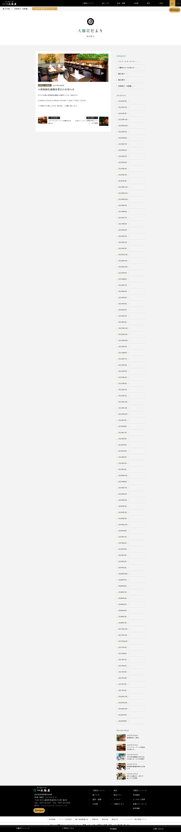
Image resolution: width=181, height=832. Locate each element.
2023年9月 (122, 273)
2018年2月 (122, 623)
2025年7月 (122, 144)
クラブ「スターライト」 (127, 61)
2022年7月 (122, 359)
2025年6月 (122, 150)
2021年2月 (122, 463)
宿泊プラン (120, 795)
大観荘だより (121, 804)
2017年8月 (122, 653)
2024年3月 (122, 236)
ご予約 (160, 3)
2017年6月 (122, 666)
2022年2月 (122, 389)
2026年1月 (122, 113)
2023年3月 (122, 310)
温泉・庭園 (121, 3)
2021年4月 (122, 451)
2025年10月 (123, 126)
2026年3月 (122, 101)
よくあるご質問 (140, 799)
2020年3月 (122, 506)
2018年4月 (122, 610)
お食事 (136, 3)
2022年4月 (122, 377)
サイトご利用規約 (61, 819)
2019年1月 (122, 567)
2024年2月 (122, 242)
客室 (148, 3)
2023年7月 (122, 285)
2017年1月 (122, 690)
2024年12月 (123, 187)
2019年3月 (122, 555)
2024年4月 (122, 230)
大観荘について (88, 3)
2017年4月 (122, 678)
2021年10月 (122, 414)
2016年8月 (122, 721)
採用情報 (137, 808)
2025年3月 (122, 169)
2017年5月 (122, 672)
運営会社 (112, 819)
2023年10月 (123, 267)
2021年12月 (122, 402)
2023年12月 (123, 254)
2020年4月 (122, 500)
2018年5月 (122, 604)
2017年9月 (122, 647)
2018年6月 (122, 598)
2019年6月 (122, 543)
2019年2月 (122, 561)
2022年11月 (122, 334)
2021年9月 (122, 420)
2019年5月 (122, 549)
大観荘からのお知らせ (126, 67)
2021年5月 (122, 445)
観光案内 (121, 80)
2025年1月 (122, 181)
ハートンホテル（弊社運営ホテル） (134, 819)
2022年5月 (122, 371)
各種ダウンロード (141, 804)
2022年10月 (123, 340)
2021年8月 (122, 426)
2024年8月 (122, 211)
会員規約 (92, 819)
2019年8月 (122, 531)
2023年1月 (122, 322)
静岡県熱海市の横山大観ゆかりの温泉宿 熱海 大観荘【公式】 (44, 789)
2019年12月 (122, 524)
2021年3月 (122, 457)
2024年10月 (123, 199)
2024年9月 (122, 205)
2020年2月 (122, 512)
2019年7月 (122, 537)
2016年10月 (122, 709)
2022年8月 (122, 353)
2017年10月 (122, 641)
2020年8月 (122, 481)
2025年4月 (122, 162)
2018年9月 (122, 580)
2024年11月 (122, 193)
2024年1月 (122, 248)
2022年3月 (122, 383)
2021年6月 (122, 439)
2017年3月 (122, 684)
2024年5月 (122, 224)
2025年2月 (122, 175)
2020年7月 (122, 488)
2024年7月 (122, 218)
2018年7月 (122, 592)
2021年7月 (122, 432)
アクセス (119, 799)
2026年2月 (122, 107)
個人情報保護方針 (78, 819)
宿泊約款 (102, 819)
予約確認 (137, 795)
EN (178, 3)
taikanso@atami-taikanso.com (55, 805)
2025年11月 (122, 119)
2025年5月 (122, 156)
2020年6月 (122, 494)
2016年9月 (122, 715)
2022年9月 (122, 346)
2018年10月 (122, 574)
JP (172, 3)
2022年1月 (122, 396)
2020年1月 (122, 518)
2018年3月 (122, 616)
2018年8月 (122, 586)
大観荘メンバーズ (140, 790)
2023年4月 (122, 304)
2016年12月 (122, 696)
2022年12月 (123, 328)
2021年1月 (122, 469)
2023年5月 (122, 297)
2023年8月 (122, 279)
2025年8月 (122, 138)
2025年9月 (122, 132)
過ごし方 (105, 3)
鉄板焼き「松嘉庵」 (45, 85)
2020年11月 (122, 475)
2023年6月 (122, 291)
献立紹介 (121, 74)
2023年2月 (122, 316)
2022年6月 (122, 365)
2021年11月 (122, 408)
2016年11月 (122, 702)
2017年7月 (122, 659)
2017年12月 (122, 629)
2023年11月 (122, 261)
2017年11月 (122, 635)
